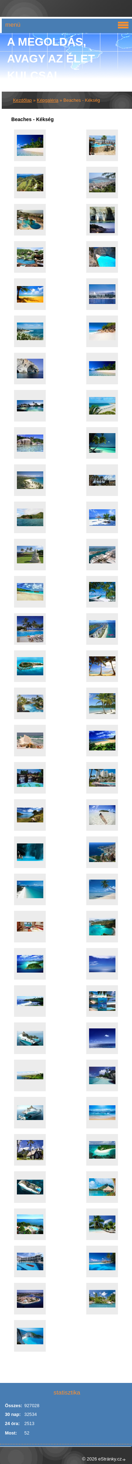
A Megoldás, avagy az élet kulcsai (51, 58)
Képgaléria (47, 100)
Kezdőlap (22, 100)
